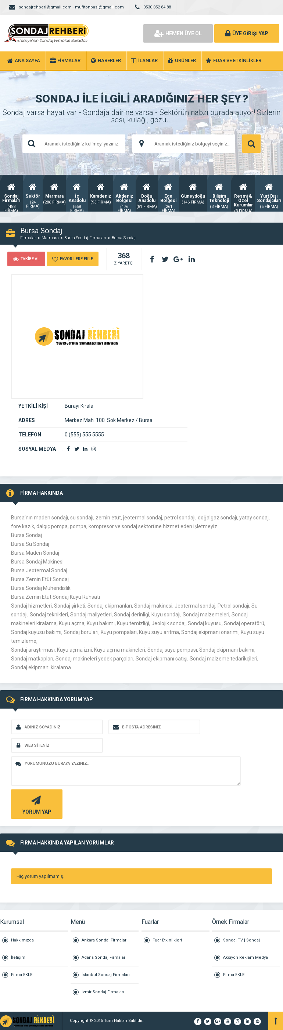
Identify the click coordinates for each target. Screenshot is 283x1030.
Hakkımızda (22, 940)
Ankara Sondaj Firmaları (105, 940)
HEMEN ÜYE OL (178, 33)
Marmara (50, 237)
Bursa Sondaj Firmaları (85, 237)
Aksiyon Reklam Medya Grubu (245, 960)
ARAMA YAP (251, 143)
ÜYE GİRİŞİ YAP (246, 33)
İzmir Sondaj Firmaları (103, 992)
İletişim (18, 957)
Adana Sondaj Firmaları (104, 957)
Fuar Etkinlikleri (167, 940)
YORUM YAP (36, 804)
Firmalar (28, 237)
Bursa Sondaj (124, 237)
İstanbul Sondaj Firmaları (106, 974)
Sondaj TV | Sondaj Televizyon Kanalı (241, 943)
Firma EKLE (21, 974)
